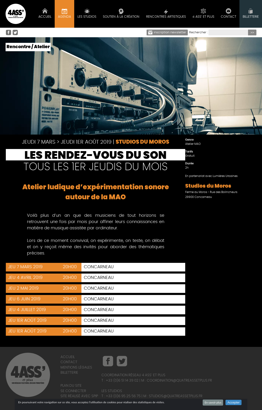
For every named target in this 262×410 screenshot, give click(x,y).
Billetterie (69, 372)
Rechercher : (198, 32)
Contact (68, 362)
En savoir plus (213, 402)
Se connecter (73, 391)
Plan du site (71, 385)
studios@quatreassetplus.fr (175, 396)
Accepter (233, 402)
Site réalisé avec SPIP (79, 396)
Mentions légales (76, 367)
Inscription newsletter (167, 32)
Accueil (67, 357)
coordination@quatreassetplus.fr (179, 380)
